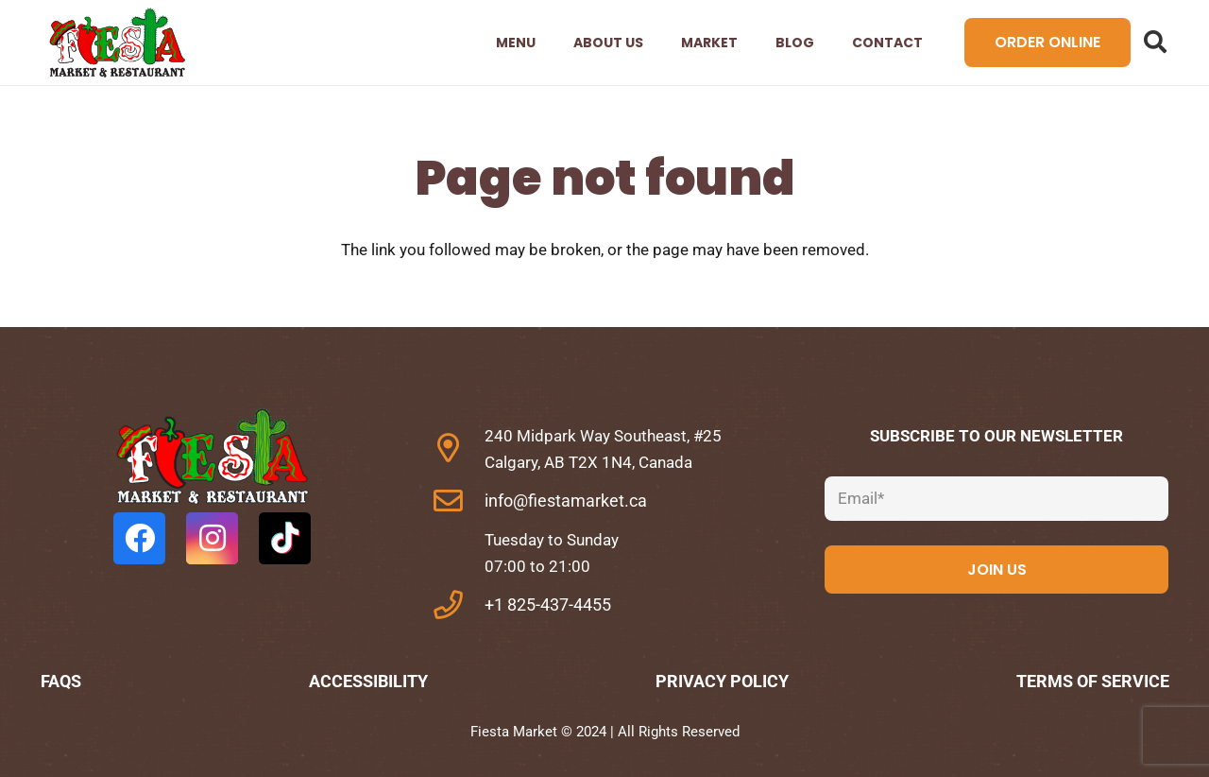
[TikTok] (285, 538)
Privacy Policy (722, 681)
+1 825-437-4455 (548, 604)
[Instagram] (212, 538)
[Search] (1156, 42)
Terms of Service (1092, 681)
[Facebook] (139, 538)
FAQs (61, 681)
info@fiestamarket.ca (566, 500)
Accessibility (368, 681)
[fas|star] (212, 460)
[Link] (117, 43)
